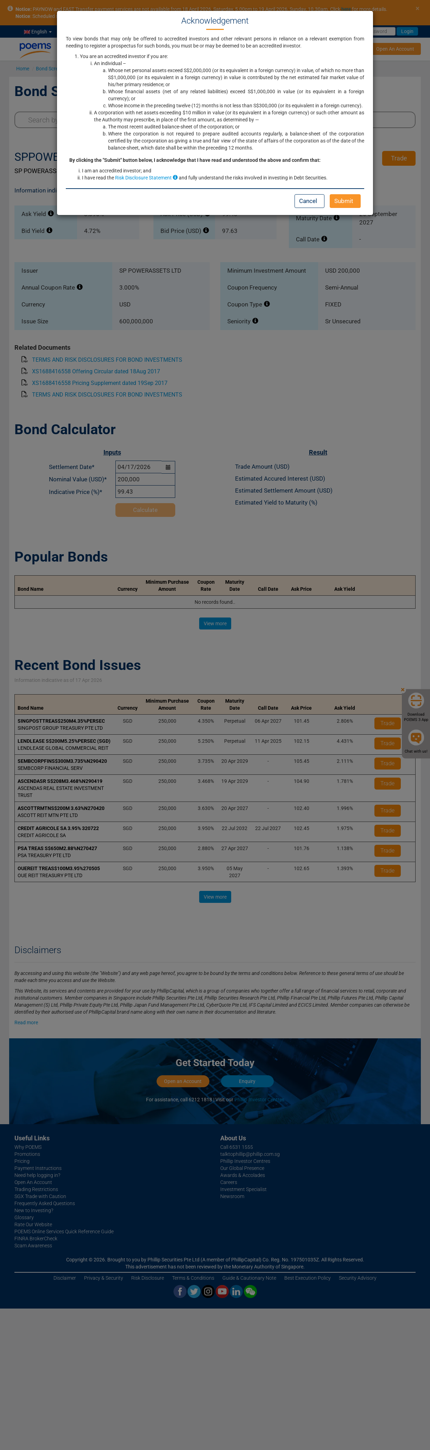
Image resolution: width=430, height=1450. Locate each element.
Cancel (308, 200)
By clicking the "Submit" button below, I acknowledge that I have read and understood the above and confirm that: (195, 160)
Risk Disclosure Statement (146, 178)
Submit (343, 200)
